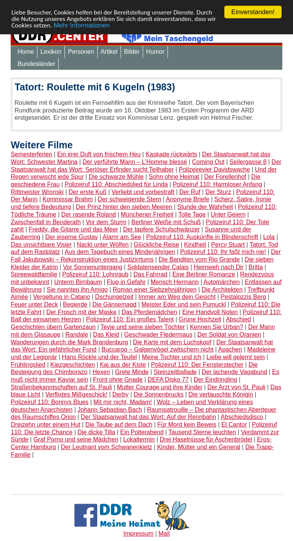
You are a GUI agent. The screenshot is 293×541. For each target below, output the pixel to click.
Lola (269, 237)
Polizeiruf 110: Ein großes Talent (130, 319)
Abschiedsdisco (242, 417)
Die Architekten (222, 289)
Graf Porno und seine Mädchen (76, 439)
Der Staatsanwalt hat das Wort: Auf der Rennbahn (148, 417)
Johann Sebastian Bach (109, 409)
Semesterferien (31, 154)
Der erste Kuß (88, 192)
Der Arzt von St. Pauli (237, 387)
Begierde (75, 304)
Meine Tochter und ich (171, 357)
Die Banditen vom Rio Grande (199, 259)
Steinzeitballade (175, 372)
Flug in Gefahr (126, 282)
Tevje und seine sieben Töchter (142, 327)
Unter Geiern (228, 214)
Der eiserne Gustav (71, 237)
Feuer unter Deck (34, 304)
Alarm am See (122, 237)
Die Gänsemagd (114, 304)
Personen (81, 51)
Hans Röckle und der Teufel (99, 357)
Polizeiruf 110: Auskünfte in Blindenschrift (202, 237)
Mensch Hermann (175, 282)
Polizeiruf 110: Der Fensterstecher (197, 364)
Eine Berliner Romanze (203, 274)
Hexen (101, 372)
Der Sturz (218, 192)
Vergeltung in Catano (61, 297)
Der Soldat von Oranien (229, 334)
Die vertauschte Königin (220, 394)
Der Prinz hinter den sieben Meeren (124, 207)
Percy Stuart (228, 244)
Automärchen (221, 282)
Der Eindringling (215, 379)
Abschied (238, 319)
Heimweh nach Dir (219, 267)
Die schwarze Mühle (116, 176)
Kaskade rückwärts (171, 154)
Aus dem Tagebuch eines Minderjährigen (119, 252)
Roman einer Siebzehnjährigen (154, 289)
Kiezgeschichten (72, 364)
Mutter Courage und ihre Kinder (159, 387)
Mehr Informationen (81, 25)
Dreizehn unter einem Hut (45, 424)
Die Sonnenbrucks (159, 394)
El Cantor (234, 424)
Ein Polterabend (142, 432)
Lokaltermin (139, 439)
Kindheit (195, 244)
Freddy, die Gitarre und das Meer (73, 229)
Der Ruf (189, 192)
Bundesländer (36, 64)
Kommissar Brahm (68, 199)
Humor (155, 51)
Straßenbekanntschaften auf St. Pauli (61, 387)
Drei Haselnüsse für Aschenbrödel (206, 439)
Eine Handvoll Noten (210, 312)
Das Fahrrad (150, 274)
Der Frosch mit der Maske (81, 312)
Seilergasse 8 (248, 162)
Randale (76, 334)
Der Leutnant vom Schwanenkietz (106, 447)
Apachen (230, 349)
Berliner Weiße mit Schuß (166, 222)
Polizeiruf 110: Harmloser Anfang (217, 184)
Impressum (138, 533)
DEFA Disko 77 (168, 379)
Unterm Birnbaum (78, 282)
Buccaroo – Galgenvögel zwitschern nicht (157, 349)
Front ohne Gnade (118, 379)
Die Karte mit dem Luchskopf (172, 342)
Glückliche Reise (156, 244)
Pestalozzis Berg (243, 297)
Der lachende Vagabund (234, 372)
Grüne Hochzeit (200, 319)
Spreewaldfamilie (34, 274)
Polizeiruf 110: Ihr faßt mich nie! (223, 252)
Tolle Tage (192, 214)
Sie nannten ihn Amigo (77, 289)
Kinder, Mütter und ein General (198, 447)
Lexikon (50, 51)
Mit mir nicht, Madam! (122, 402)
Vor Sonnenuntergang (92, 267)
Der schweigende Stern (129, 199)
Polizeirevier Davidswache (214, 169)
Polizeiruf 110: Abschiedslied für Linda (115, 184)
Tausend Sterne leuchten (202, 432)
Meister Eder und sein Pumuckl (184, 304)
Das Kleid (106, 334)
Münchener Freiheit (147, 214)
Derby (121, 394)
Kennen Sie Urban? (216, 327)
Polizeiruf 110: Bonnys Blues (50, 402)
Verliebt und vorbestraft (142, 192)
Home (26, 51)
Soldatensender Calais (158, 267)
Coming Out (208, 162)
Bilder (132, 51)
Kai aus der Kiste (123, 364)
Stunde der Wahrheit (205, 207)
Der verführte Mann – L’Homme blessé (134, 162)
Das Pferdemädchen (149, 312)
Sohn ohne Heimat (174, 176)
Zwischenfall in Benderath (45, 222)
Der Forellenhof (225, 176)
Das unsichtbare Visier (41, 244)
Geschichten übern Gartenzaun (53, 327)
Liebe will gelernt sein (235, 357)
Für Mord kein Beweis (187, 424)
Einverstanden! (252, 12)
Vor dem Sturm (106, 222)
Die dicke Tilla (96, 432)
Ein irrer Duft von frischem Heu (99, 154)
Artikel (109, 51)
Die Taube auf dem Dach (119, 424)
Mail (163, 533)
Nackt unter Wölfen (103, 244)
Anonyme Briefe (187, 199)
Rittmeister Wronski (37, 192)
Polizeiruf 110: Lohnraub (95, 274)
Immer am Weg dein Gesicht (177, 297)
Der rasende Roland (88, 214)
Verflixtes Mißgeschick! (76, 394)
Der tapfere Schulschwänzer (161, 229)
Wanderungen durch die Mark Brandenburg (69, 342)
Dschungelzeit (114, 297)
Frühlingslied (28, 364)
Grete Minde (132, 372)
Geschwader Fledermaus (158, 334)
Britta (256, 267)
